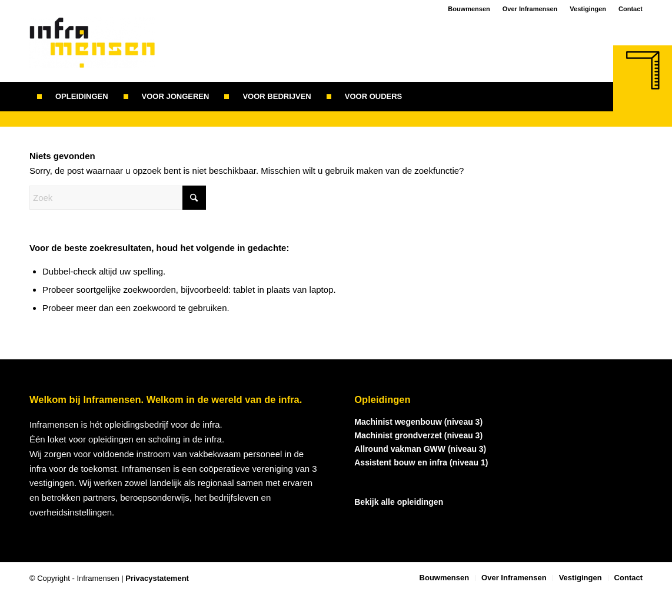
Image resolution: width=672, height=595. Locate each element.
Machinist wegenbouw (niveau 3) (418, 422)
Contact (630, 8)
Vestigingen (588, 8)
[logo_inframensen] (92, 49)
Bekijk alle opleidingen (398, 502)
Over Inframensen (530, 8)
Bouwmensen (469, 8)
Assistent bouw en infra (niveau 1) (421, 462)
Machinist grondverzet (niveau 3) (418, 435)
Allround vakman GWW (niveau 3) (420, 449)
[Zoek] (417, 96)
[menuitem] (72, 96)
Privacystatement (157, 578)
